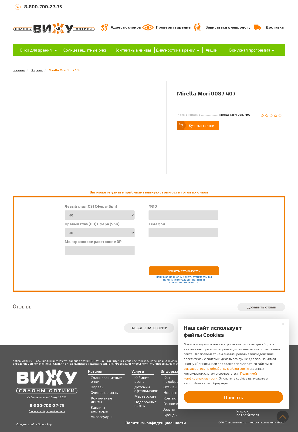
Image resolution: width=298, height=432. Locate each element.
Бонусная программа (250, 49)
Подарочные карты (145, 403)
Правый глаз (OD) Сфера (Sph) (92, 224)
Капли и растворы (99, 409)
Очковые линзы (105, 392)
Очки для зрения (36, 49)
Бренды (170, 415)
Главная (19, 70)
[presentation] (184, 249)
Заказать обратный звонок (47, 411)
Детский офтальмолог (146, 389)
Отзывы (170, 387)
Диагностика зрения (175, 49)
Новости (171, 392)
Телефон (157, 224)
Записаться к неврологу (228, 27)
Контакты (172, 398)
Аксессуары (101, 417)
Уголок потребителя (247, 413)
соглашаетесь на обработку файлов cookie (216, 368)
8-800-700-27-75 (43, 6)
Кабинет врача (141, 379)
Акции (211, 49)
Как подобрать (172, 379)
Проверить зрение (173, 27)
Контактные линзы (132, 49)
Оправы (37, 70)
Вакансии (171, 404)
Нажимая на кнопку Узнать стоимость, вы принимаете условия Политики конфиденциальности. (184, 279)
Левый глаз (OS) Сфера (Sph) (91, 206)
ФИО (153, 206)
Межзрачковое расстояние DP (93, 241)
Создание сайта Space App (34, 424)
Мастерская (145, 396)
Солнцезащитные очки (85, 49)
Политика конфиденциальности (155, 423)
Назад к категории (149, 328)
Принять (233, 397)
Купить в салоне (201, 126)
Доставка (275, 27)
